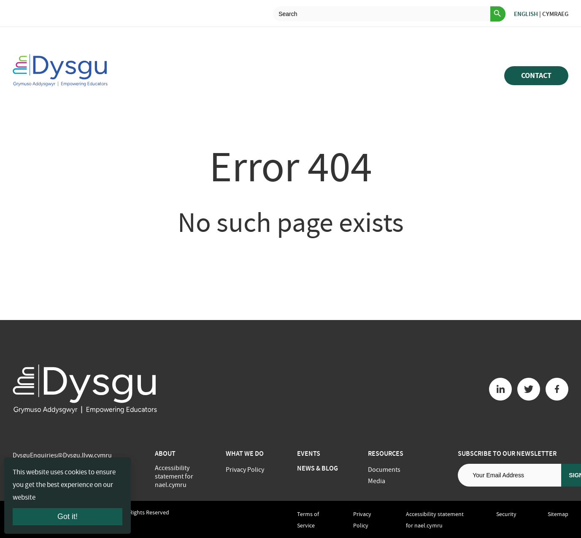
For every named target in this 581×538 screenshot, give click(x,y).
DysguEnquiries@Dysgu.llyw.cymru (62, 455)
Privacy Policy (245, 469)
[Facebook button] (557, 389)
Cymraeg (555, 14)
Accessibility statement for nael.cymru (174, 476)
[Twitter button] (528, 389)
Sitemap (558, 514)
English (526, 14)
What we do (245, 453)
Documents (384, 469)
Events (308, 453)
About (165, 453)
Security (506, 514)
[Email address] (509, 475)
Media (376, 481)
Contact (536, 75)
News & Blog (317, 468)
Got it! (67, 516)
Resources (385, 453)
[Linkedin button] (500, 389)
